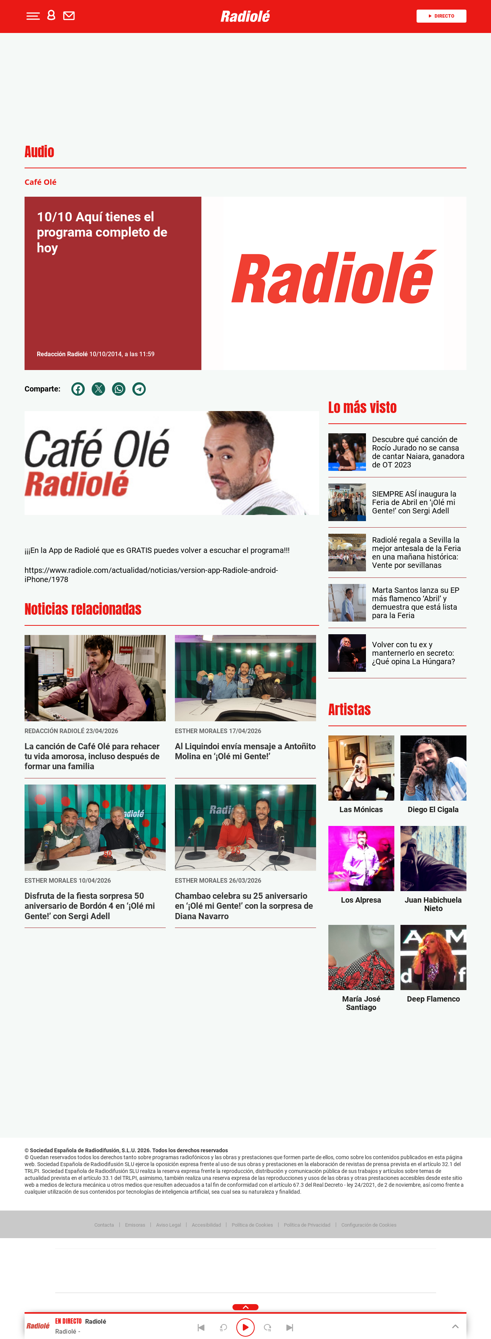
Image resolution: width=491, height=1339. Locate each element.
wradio (232, 1271)
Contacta (104, 1225)
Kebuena (375, 1271)
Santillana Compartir (271, 1259)
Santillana (230, 1259)
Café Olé (40, 182)
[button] (32, 16)
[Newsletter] (70, 16)
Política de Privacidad (307, 1225)
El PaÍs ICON (261, 1282)
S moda (293, 1282)
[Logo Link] (245, 16)
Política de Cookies (252, 1225)
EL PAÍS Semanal (319, 1271)
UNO (211, 1271)
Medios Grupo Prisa (89, 1284)
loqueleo (327, 1282)
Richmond (153, 1282)
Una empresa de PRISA (89, 1265)
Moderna (191, 1282)
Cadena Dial (291, 1271)
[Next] (289, 1327)
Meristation (364, 1282)
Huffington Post (168, 1271)
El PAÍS (158, 1259)
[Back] (201, 1327)
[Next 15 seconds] (268, 1327)
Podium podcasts (228, 1282)
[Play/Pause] (245, 1327)
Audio (39, 151)
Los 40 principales (194, 1259)
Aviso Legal (168, 1225)
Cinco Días (262, 1271)
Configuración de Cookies (369, 1225)
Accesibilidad (206, 1225)
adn (353, 1259)
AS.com (328, 1259)
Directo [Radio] (441, 16)
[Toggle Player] (455, 1327)
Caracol (382, 1259)
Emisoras (135, 1225)
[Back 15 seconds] (223, 1327)
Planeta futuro (347, 1271)
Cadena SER (304, 1259)
